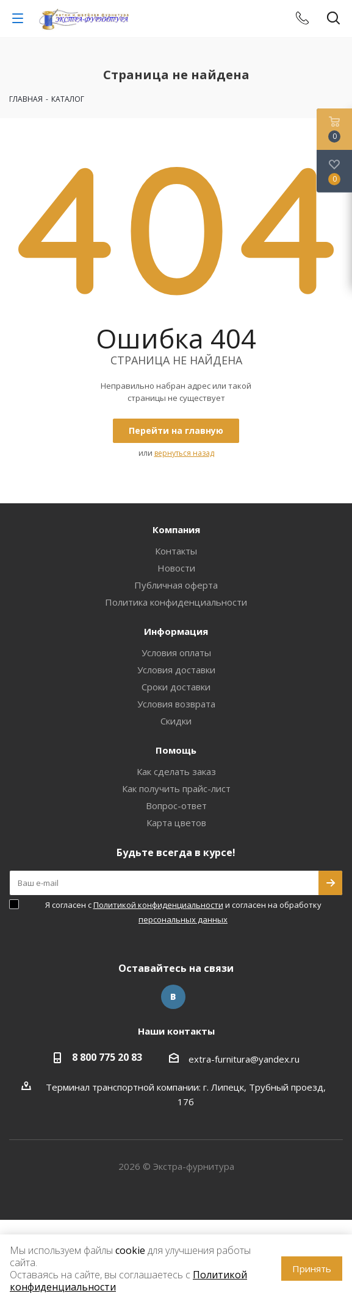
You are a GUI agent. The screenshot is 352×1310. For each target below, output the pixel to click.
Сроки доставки (176, 687)
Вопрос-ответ (176, 805)
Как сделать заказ (176, 771)
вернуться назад (184, 453)
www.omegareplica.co (46, 1227)
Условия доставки (176, 670)
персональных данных (183, 919)
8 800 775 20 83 (107, 1057)
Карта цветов (176, 822)
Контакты (176, 551)
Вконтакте (173, 997)
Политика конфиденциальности (176, 602)
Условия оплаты (176, 652)
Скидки (176, 721)
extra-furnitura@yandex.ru (244, 1059)
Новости (176, 568)
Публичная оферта (176, 585)
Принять (311, 1268)
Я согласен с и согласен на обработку (183, 912)
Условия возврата (176, 704)
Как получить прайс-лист (176, 788)
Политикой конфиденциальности (158, 904)
